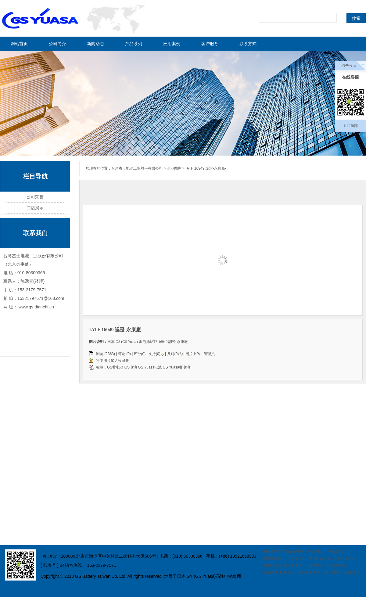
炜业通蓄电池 (309, 572)
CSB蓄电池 (293, 551)
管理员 (209, 354)
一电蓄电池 (336, 551)
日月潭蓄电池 (337, 565)
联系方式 (248, 43)
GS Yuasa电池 (150, 367)
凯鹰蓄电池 (271, 565)
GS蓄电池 (115, 367)
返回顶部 (350, 126)
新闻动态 (95, 43)
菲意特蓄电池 (345, 558)
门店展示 (35, 208)
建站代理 (269, 572)
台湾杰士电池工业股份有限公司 (137, 168)
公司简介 (57, 43)
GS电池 (131, 367)
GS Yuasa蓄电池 (176, 367)
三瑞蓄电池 (315, 551)
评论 (121, 354)
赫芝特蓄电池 (273, 558)
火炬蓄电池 (296, 558)
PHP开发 (287, 572)
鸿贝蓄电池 (293, 565)
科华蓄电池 (314, 565)
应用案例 (171, 43)
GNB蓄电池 (271, 551)
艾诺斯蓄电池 (320, 558)
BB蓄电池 (352, 572)
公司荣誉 (35, 197)
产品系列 (133, 43)
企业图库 (174, 168)
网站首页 (19, 43)
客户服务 (209, 43)
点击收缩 (349, 65)
